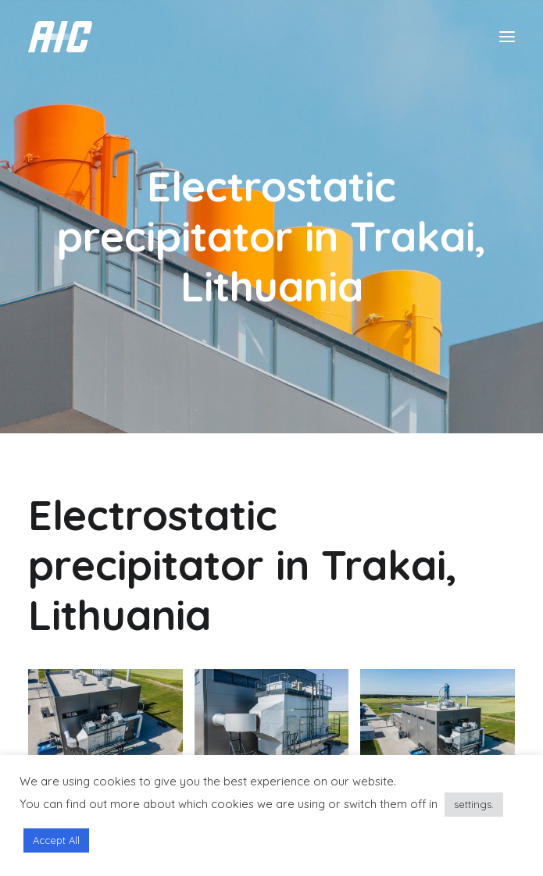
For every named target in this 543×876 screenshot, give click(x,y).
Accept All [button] (56, 840)
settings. (474, 804)
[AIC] (60, 36)
